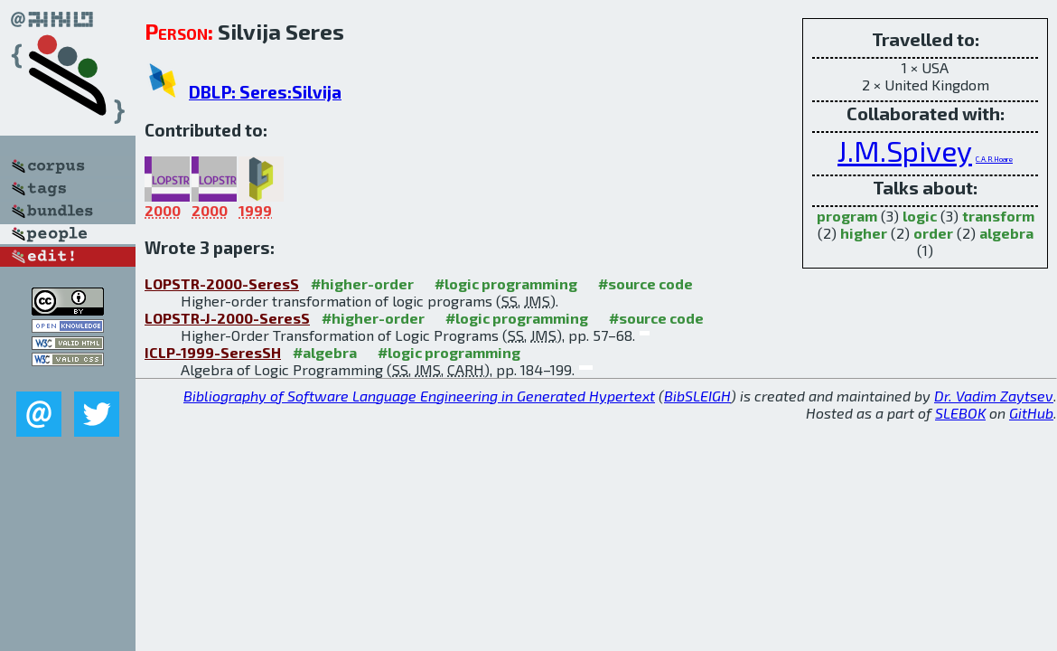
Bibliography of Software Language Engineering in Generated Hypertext (419, 395)
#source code (645, 283)
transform (998, 215)
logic (920, 215)
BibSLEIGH (697, 395)
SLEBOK (960, 412)
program (847, 215)
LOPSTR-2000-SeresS (222, 283)
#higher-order (362, 283)
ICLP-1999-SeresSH (213, 352)
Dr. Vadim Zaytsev (993, 395)
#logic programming (506, 283)
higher (863, 232)
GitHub (1031, 412)
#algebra (325, 352)
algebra (1006, 232)
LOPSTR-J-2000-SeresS (227, 317)
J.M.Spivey (904, 150)
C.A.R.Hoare (994, 159)
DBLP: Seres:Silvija (265, 91)
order (933, 232)
